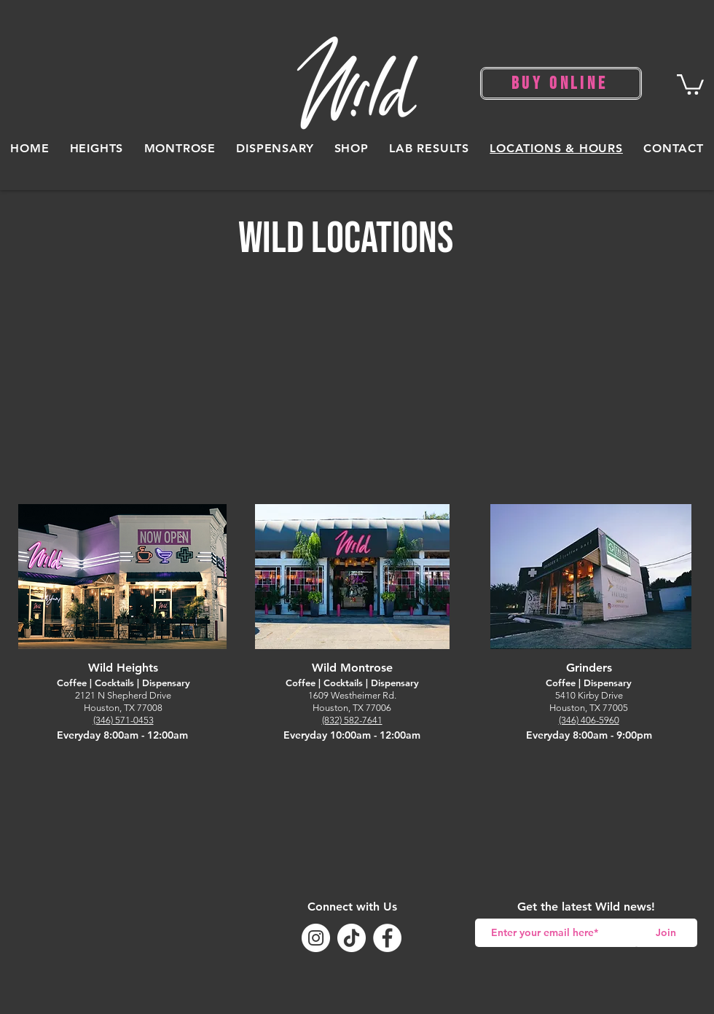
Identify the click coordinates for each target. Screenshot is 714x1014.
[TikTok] (351, 938)
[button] (690, 83)
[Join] (665, 933)
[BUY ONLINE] (561, 83)
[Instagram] (316, 938)
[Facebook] (387, 938)
